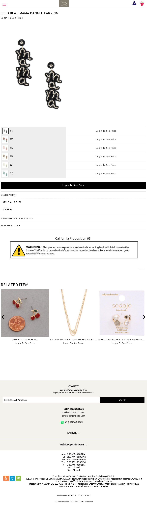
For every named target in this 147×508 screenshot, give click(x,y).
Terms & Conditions (65, 495)
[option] (25, 319)
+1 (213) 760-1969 (72, 422)
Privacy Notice (84, 495)
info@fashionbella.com (73, 415)
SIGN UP (122, 400)
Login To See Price (106, 131)
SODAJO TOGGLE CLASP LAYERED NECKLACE (74, 339)
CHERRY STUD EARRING (25, 339)
